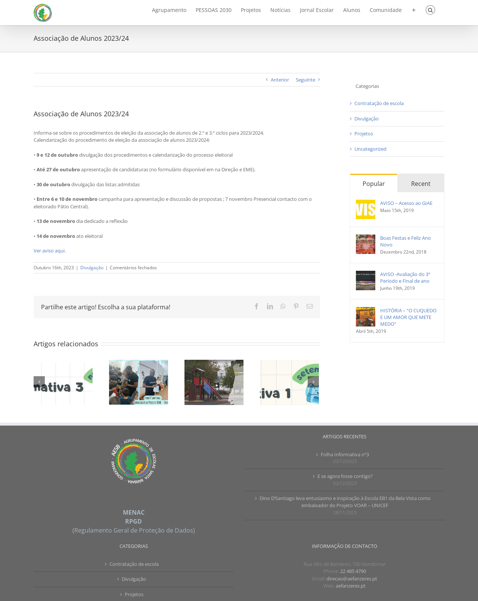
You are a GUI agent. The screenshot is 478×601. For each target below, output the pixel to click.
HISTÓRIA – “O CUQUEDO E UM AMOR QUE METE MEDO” (408, 317)
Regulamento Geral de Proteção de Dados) (134, 530)
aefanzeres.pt (351, 585)
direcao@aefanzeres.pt (351, 578)
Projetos (363, 133)
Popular (374, 184)
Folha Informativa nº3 (345, 454)
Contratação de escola (379, 103)
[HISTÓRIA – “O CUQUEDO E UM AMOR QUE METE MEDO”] (365, 310)
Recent (421, 184)
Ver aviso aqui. (50, 250)
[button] (430, 9)
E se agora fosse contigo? (345, 476)
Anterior (280, 79)
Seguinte (305, 79)
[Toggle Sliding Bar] (413, 9)
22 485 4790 (353, 571)
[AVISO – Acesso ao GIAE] (365, 203)
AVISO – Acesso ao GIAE (406, 203)
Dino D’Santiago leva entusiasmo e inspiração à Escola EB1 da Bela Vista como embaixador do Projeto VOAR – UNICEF (345, 502)
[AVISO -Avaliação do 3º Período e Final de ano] (365, 274)
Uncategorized (370, 148)
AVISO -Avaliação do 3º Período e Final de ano (405, 277)
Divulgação (91, 267)
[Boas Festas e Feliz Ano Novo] (365, 237)
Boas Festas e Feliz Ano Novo (405, 241)
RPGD (133, 521)
